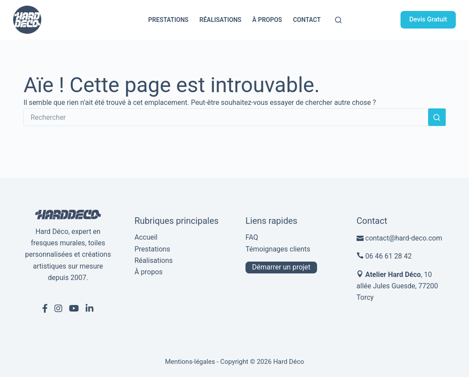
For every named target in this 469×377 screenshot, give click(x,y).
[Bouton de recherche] (437, 117)
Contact (307, 19)
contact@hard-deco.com (403, 238)
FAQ (251, 237)
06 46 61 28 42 (388, 256)
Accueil (145, 237)
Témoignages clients (277, 249)
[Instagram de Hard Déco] (58, 308)
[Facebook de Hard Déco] (45, 308)
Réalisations (220, 19)
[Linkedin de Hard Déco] (90, 308)
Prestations (168, 19)
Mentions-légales (190, 362)
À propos (267, 19)
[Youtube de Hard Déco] (74, 308)
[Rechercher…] (225, 117)
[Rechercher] (338, 20)
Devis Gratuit (428, 19)
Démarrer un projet (281, 267)
